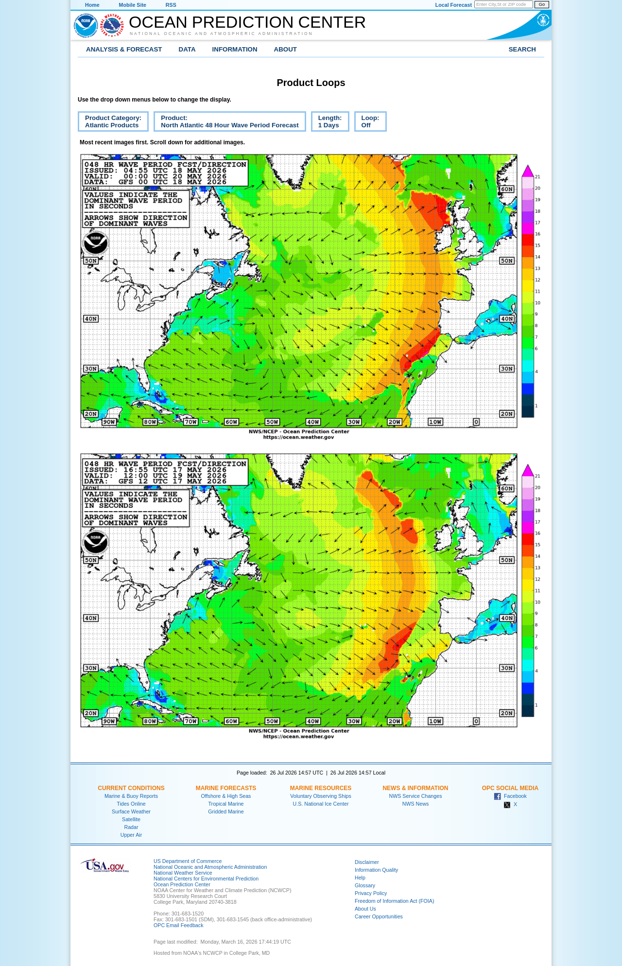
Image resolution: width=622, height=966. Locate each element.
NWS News (415, 804)
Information (235, 49)
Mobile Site (132, 5)
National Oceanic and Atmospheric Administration (221, 33)
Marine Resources (321, 788)
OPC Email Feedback (178, 925)
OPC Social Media (510, 788)
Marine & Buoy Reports (131, 796)
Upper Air (131, 835)
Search (522, 49)
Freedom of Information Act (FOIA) (394, 901)
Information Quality (376, 870)
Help (360, 877)
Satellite (131, 819)
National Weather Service (183, 873)
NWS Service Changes (415, 796)
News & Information (415, 788)
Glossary (365, 885)
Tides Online (131, 804)
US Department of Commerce (188, 861)
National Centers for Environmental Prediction (206, 878)
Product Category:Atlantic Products (109, 123)
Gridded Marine (225, 811)
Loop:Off (367, 123)
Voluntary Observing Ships (320, 796)
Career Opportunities (379, 916)
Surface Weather (131, 811)
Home (92, 5)
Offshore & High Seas (226, 796)
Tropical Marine (225, 804)
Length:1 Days (326, 123)
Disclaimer (367, 862)
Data (187, 49)
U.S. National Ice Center (321, 804)
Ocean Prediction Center (247, 22)
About (285, 49)
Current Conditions (131, 788)
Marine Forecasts (226, 788)
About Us (365, 909)
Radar (131, 827)
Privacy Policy (371, 893)
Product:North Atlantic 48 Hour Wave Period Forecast (226, 123)
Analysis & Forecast (124, 49)
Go (542, 4)
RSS (171, 5)
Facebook (510, 796)
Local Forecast (453, 5)
